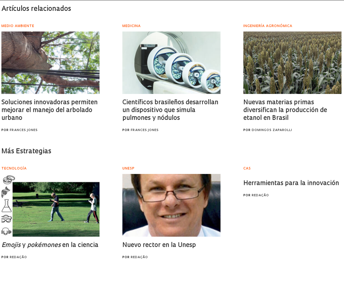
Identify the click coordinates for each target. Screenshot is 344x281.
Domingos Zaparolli (272, 130)
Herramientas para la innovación (291, 183)
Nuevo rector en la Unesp (159, 245)
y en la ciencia (49, 245)
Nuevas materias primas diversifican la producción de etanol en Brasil (285, 111)
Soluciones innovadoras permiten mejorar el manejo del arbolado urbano (49, 111)
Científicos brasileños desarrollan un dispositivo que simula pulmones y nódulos (170, 111)
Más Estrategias (26, 151)
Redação (18, 257)
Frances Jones (24, 130)
